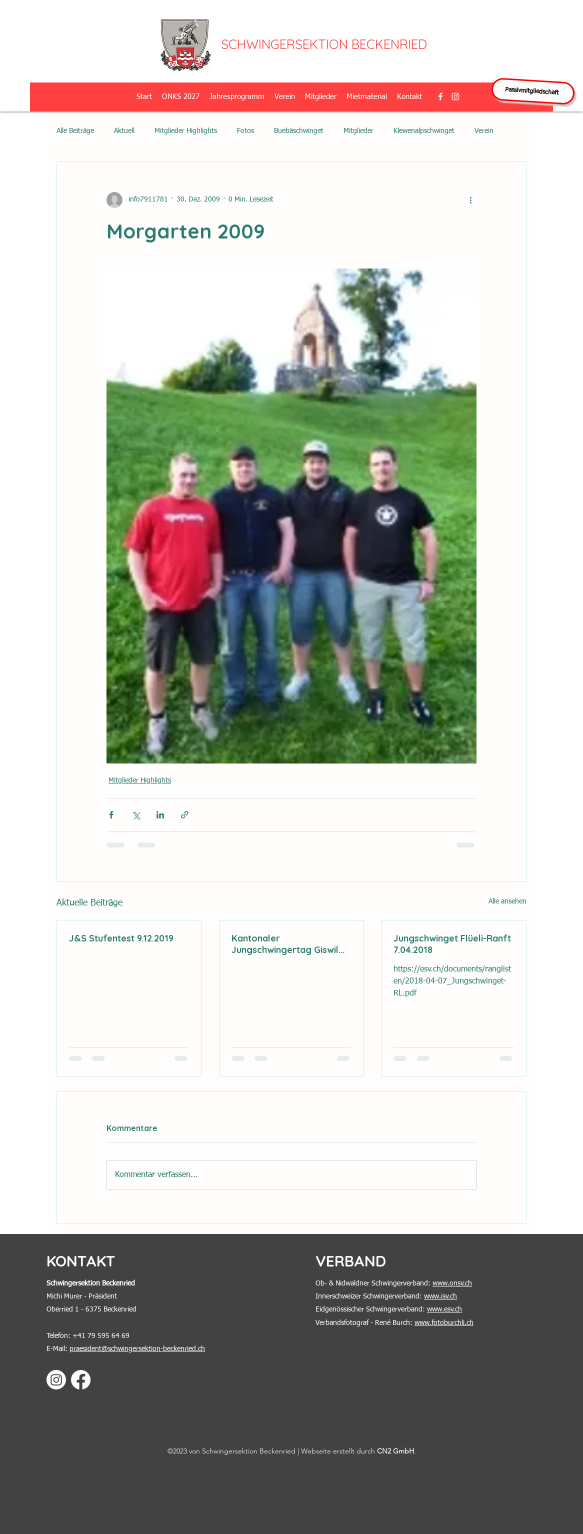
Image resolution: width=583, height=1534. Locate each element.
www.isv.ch (440, 1296)
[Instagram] (56, 1380)
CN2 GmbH (395, 1451)
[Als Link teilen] (185, 815)
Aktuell (124, 131)
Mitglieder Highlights (185, 131)
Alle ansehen (507, 901)
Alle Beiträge (75, 131)
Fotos (245, 131)
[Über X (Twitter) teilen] (135, 815)
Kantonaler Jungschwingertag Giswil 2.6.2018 (285, 944)
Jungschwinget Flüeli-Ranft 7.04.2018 (452, 944)
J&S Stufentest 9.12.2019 (121, 938)
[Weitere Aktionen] (470, 200)
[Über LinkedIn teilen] (160, 815)
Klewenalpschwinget (424, 131)
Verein (484, 131)
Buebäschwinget (299, 131)
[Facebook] (80, 1380)
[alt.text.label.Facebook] (441, 97)
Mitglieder (359, 131)
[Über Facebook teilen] (111, 815)
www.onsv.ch (452, 1283)
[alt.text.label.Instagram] (455, 97)
